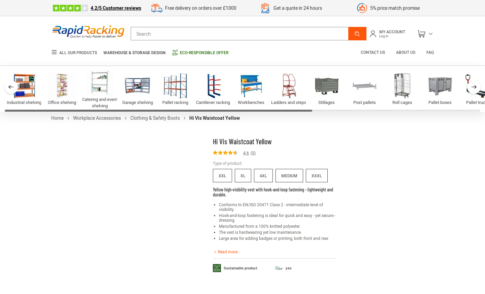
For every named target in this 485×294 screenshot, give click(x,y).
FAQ (430, 52)
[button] (357, 33)
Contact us (373, 52)
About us (405, 52)
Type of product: (228, 163)
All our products (74, 53)
